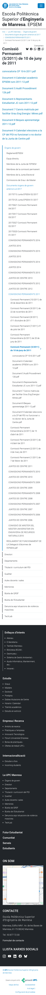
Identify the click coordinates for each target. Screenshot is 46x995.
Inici (3, 32)
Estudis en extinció (13, 711)
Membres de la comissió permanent (23, 169)
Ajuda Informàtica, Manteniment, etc (21, 663)
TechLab (8, 616)
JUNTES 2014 (14, 267)
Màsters (8, 688)
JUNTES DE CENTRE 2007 (20, 509)
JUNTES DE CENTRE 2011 (20, 466)
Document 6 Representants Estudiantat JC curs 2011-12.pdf (26, 384)
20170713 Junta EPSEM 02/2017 (23, 194)
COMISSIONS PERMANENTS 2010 (24, 471)
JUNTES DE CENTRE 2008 (20, 498)
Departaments (11, 561)
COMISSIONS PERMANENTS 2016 (24, 240)
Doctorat (8, 692)
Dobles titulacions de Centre (17, 699)
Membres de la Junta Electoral (20, 175)
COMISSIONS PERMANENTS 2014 (24, 262)
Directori (8, 554)
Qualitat (8, 574)
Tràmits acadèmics (13, 707)
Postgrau (9, 695)
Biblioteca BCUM (14, 650)
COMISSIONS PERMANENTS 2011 (18, 37)
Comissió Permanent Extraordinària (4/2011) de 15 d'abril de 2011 (23, 431)
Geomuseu (11, 654)
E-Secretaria (12, 642)
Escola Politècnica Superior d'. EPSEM (23, 19)
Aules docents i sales (14, 580)
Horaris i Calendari (13, 703)
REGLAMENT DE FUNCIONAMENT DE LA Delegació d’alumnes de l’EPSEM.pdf (24, 544)
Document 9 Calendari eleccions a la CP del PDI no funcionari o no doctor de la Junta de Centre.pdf (22, 134)
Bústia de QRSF (12, 593)
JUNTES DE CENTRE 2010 (20, 477)
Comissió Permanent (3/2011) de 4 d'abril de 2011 (25, 442)
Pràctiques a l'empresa (14, 730)
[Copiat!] (43, 49)
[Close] (41, 5)
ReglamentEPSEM (15, 153)
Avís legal (30, 988)
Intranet (10, 668)
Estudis (7, 678)
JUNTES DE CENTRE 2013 (20, 278)
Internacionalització (14, 755)
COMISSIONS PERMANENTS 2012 (24, 283)
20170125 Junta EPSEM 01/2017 (23, 200)
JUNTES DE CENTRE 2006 (20, 520)
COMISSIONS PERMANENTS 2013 (24, 272)
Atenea (10, 638)
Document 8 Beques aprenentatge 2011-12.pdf (23, 405)
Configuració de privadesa (25, 992)
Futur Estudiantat (13, 832)
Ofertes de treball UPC (14, 746)
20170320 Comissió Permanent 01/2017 (22, 233)
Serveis (7, 843)
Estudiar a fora (11, 761)
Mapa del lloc (14, 985)
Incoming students (13, 765)
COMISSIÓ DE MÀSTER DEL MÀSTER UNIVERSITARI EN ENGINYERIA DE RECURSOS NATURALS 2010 (21, 530)
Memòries (9, 587)
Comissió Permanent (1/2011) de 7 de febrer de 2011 (25, 459)
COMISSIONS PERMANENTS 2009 (24, 482)
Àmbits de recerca (12, 726)
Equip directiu (13, 158)
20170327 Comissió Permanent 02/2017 (22, 224)
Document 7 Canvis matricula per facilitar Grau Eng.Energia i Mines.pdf (26, 394)
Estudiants (9, 848)
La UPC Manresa (14, 32)
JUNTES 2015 (14, 256)
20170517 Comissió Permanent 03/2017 (22, 216)
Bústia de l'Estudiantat (14, 600)
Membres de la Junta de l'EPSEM (21, 164)
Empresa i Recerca (13, 720)
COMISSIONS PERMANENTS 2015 (24, 251)
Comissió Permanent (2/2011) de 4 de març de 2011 (25, 450)
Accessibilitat (30, 985)
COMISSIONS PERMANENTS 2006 (24, 514)
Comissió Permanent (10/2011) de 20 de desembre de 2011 (26, 301)
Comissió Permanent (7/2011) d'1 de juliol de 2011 (25, 328)
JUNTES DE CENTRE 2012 (20, 289)
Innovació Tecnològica (14, 734)
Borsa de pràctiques (13, 742)
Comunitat (9, 837)
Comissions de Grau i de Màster (21, 180)
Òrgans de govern (30, 32)
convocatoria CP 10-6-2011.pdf (19, 71)
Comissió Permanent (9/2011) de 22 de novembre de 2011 (25, 310)
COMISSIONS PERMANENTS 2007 (24, 504)
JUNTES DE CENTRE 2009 (20, 488)
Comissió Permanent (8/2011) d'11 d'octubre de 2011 (24, 319)
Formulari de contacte (13, 940)
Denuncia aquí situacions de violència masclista (22, 608)
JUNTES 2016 (14, 245)
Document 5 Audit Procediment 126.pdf (26, 375)
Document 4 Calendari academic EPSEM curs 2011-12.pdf (25, 364)
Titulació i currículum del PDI (18, 567)
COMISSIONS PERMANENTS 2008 (24, 493)
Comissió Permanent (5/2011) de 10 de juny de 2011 (24, 349)
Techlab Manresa (14, 646)
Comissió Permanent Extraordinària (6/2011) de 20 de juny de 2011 (24, 338)
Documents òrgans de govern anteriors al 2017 (22, 35)
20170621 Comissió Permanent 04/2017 (22, 207)
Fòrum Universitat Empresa (16, 738)
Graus (7, 684)
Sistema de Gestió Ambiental (19, 657)
